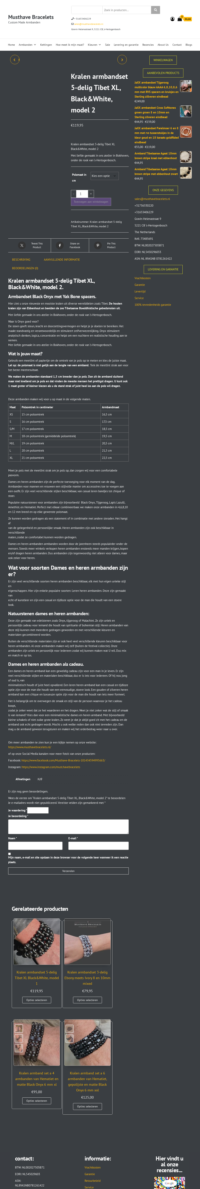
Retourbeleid (93, 1087)
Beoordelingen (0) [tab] (25, 268)
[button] (68, 321)
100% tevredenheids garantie (153, 305)
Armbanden (27, 45)
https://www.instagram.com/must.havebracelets (51, 767)
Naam (12, 838)
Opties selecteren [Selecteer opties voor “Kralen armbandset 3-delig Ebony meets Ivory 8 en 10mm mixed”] (53, 994)
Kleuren (94, 45)
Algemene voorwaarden (99, 1107)
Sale (107, 44)
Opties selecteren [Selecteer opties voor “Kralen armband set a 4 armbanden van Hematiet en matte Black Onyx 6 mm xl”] (83, 1005)
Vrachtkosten (143, 278)
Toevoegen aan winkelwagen (91, 201)
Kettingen (46, 44)
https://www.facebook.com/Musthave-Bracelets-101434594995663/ (63, 760)
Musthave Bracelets (31, 16)
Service (139, 298)
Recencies (148, 44)
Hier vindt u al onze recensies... (169, 1070)
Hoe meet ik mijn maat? (70, 44)
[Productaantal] (82, 194)
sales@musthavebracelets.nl (88, 23)
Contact (177, 44)
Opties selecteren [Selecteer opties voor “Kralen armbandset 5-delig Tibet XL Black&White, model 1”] (24, 994)
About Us (163, 44)
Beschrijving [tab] (21, 259)
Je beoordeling (18, 816)
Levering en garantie (126, 44)
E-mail (73, 838)
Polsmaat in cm (79, 177)
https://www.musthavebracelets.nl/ (29, 747)
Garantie (140, 285)
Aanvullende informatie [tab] (62, 259)
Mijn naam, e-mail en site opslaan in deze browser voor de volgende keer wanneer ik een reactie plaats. (68, 860)
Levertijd (140, 291)
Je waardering (17, 810)
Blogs (189, 44)
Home (11, 44)
